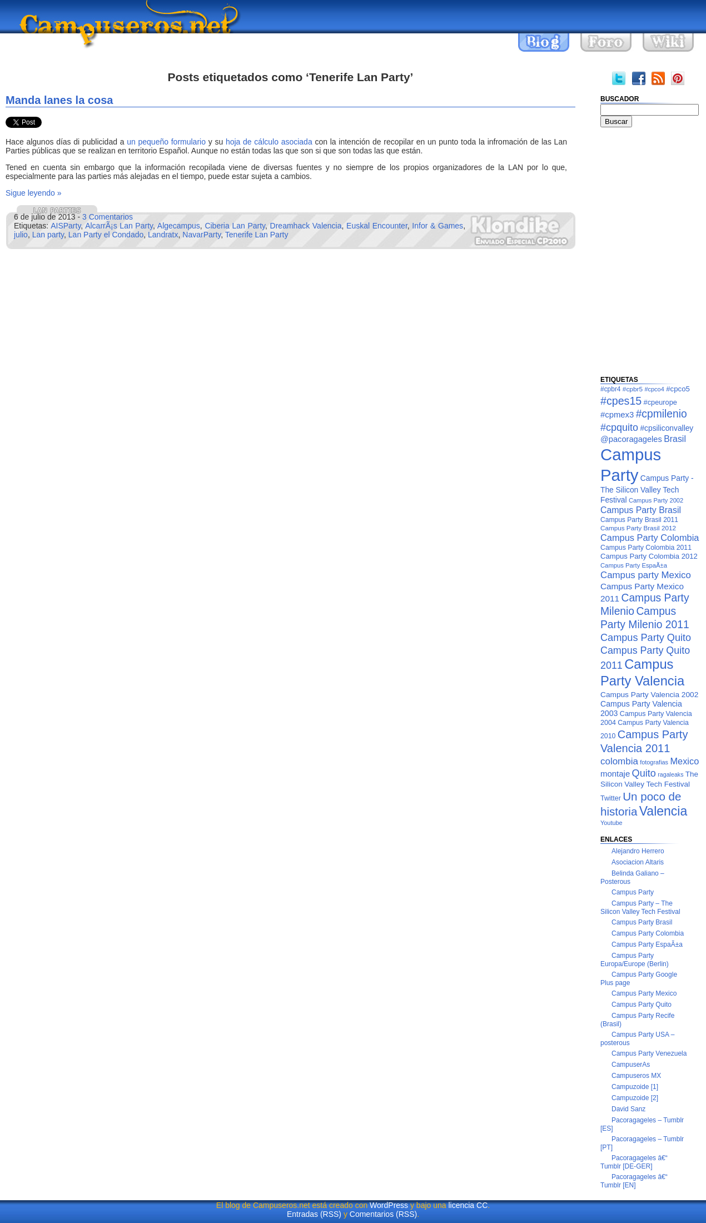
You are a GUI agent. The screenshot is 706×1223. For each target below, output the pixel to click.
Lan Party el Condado (105, 234)
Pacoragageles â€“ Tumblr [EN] (634, 1181)
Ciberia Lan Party (235, 225)
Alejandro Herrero (637, 851)
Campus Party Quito (645, 637)
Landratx (163, 234)
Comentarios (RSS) (383, 1214)
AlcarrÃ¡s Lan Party (119, 225)
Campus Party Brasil (640, 510)
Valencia (663, 811)
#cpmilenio (661, 414)
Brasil (675, 439)
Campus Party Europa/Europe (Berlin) (634, 960)
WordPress (389, 1205)
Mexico (684, 761)
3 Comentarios (107, 216)
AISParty (66, 225)
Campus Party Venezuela (649, 1053)
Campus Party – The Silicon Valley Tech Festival (640, 907)
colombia (619, 761)
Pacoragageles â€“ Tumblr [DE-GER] (634, 1162)
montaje (615, 773)
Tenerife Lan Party (257, 234)
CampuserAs (630, 1064)
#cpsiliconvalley (666, 428)
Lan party (48, 234)
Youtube (611, 822)
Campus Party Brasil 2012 (638, 527)
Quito (644, 773)
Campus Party (632, 892)
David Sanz (628, 1109)
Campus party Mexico (645, 575)
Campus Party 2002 (656, 500)
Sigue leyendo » (33, 192)
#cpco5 (678, 389)
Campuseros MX (636, 1076)
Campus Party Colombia (649, 538)
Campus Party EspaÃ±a (633, 565)
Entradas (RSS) (314, 1214)
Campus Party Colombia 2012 (649, 556)
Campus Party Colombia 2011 (646, 547)
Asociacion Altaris (637, 862)
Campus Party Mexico (644, 993)
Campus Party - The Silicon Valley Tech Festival (647, 489)
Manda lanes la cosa (59, 100)
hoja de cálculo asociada (269, 141)
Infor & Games (437, 225)
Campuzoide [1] (634, 1087)
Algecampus (178, 225)
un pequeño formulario (166, 141)
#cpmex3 (617, 414)
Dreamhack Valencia (306, 225)
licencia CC (468, 1205)
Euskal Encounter (376, 225)
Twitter (610, 798)
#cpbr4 (610, 389)
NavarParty (201, 234)
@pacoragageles (631, 439)
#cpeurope (660, 402)
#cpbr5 (633, 389)
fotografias (654, 762)
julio (21, 234)
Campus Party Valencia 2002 (649, 694)
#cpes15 (621, 401)
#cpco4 (654, 389)
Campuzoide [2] (634, 1098)
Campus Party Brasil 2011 (639, 520)
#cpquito (619, 427)
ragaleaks (670, 774)
